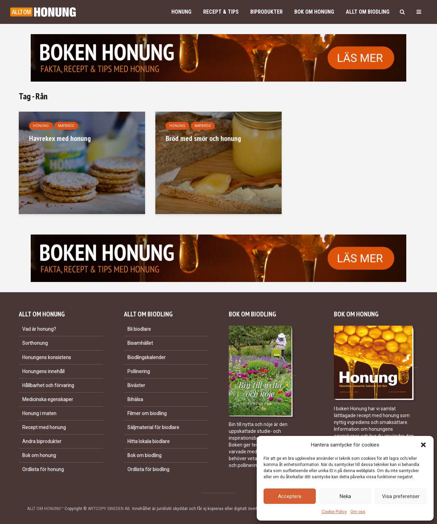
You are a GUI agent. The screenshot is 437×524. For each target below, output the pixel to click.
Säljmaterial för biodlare (153, 427)
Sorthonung (35, 343)
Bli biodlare (139, 329)
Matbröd (66, 126)
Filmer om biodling (147, 413)
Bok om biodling (144, 455)
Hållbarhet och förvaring (48, 385)
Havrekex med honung (60, 138)
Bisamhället (140, 343)
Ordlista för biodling (148, 469)
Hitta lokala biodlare (148, 441)
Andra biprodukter (41, 441)
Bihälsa (135, 399)
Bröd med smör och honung (203, 138)
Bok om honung (314, 12)
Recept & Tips (221, 12)
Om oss (357, 511)
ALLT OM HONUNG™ (45, 508)
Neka (345, 496)
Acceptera (289, 496)
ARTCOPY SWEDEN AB (109, 508)
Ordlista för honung (43, 469)
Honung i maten (39, 413)
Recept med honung (44, 427)
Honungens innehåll (43, 371)
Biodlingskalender (146, 357)
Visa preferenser (401, 496)
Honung (181, 12)
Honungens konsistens (46, 357)
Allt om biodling (368, 12)
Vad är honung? (39, 329)
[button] (423, 444)
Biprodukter (266, 12)
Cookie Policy (334, 511)
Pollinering (138, 371)
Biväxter (136, 385)
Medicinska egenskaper (47, 399)
